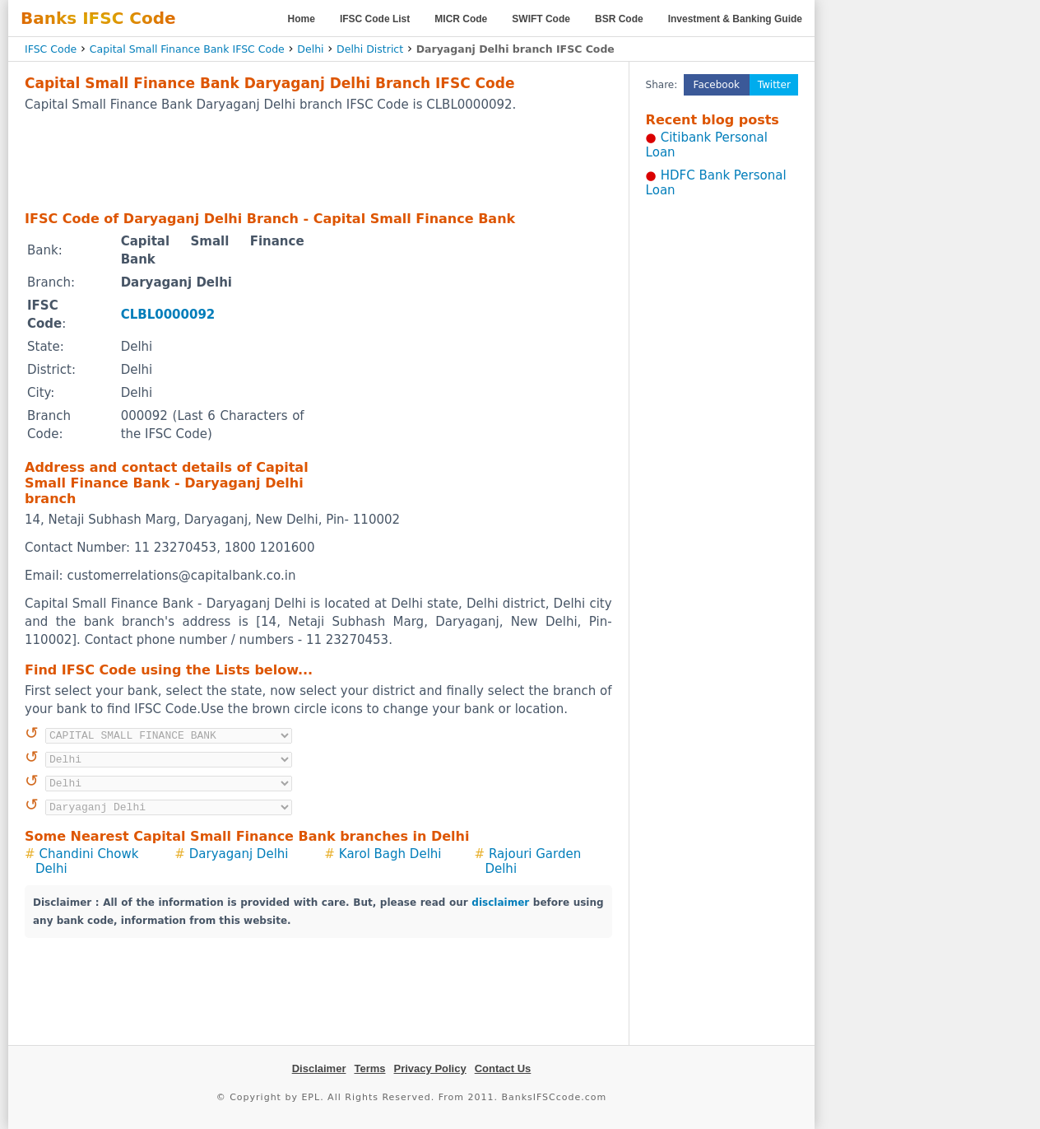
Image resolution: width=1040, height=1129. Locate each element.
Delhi (310, 49)
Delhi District (370, 49)
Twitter (774, 85)
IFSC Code (51, 49)
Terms (369, 1068)
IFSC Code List (375, 19)
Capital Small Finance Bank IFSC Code (187, 49)
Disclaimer (319, 1068)
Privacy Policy (430, 1068)
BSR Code (619, 19)
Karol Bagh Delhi (390, 854)
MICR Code (460, 19)
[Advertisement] (318, 161)
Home (301, 19)
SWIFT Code (541, 19)
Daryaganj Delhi (239, 854)
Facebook (717, 85)
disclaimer (500, 902)
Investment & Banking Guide (735, 19)
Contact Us (503, 1068)
